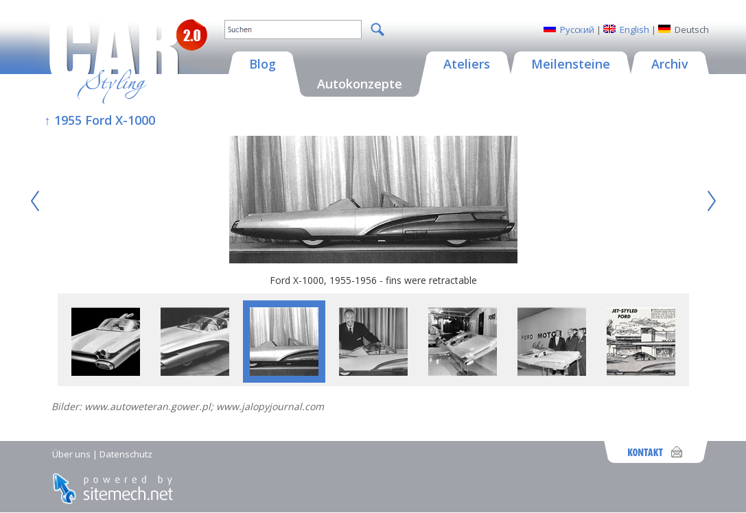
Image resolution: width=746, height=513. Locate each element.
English (634, 29)
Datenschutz (126, 454)
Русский (577, 29)
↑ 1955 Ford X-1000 (100, 120)
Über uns (71, 454)
